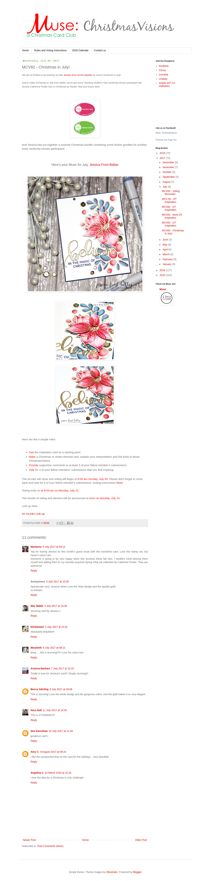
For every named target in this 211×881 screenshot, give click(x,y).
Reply (34, 570)
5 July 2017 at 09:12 (54, 546)
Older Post (141, 840)
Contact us (100, 50)
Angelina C (37, 772)
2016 (163, 270)
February (168, 259)
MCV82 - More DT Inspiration (172, 216)
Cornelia (163, 74)
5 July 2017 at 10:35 (57, 581)
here (119, 482)
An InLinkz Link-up (33, 513)
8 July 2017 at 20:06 (61, 689)
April (165, 249)
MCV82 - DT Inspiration (169, 208)
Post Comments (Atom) (50, 846)
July (165, 186)
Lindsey (163, 78)
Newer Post (29, 840)
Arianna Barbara (40, 668)
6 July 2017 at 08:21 (54, 647)
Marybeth (36, 647)
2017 (163, 158)
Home (25, 50)
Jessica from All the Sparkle (77, 75)
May (165, 244)
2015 (163, 275)
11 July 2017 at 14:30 (55, 710)
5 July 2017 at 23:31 (56, 626)
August (167, 181)
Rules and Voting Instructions (50, 50)
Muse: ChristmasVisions (166, 133)
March (166, 254)
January (167, 264)
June (166, 239)
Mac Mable (37, 605)
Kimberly (164, 66)
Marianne (36, 546)
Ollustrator (112, 872)
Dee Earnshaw (39, 731)
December (169, 162)
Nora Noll (36, 710)
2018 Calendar (80, 50)
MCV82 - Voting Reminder (170, 193)
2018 (163, 153)
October (167, 172)
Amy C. (35, 751)
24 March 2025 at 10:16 (58, 772)
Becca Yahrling (40, 689)
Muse (163, 289)
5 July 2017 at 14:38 (55, 605)
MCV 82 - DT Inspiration (169, 200)
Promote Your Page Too (166, 140)
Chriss (162, 70)
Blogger (137, 872)
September (169, 176)
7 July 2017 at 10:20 (62, 668)
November (169, 167)
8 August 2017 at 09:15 (53, 751)
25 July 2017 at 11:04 (61, 731)
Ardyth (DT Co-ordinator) (167, 84)
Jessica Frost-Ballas (103, 164)
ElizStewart (37, 626)
